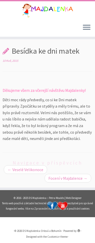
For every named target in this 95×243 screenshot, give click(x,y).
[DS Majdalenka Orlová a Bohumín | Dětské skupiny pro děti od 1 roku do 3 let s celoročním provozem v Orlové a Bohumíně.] (47, 10)
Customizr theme (57, 236)
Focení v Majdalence (67, 178)
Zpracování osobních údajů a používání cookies (61, 208)
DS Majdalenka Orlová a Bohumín (42, 231)
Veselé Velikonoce (25, 169)
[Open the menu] (86, 27)
